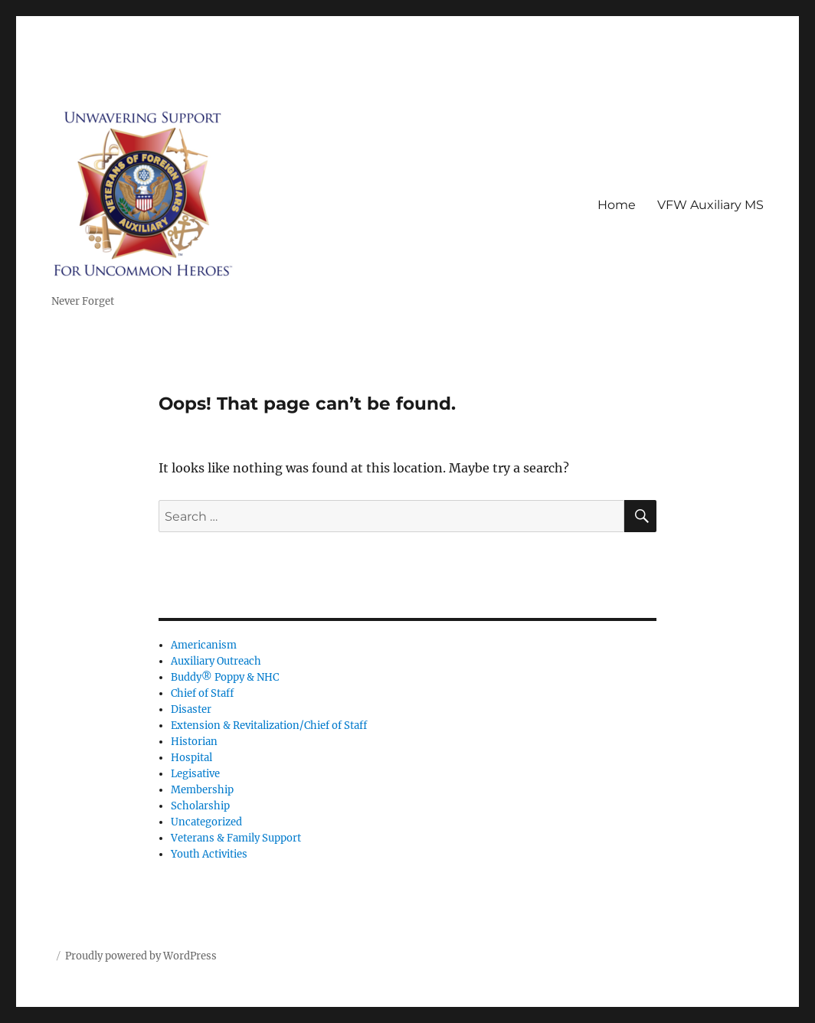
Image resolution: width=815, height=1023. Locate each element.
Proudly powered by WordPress (141, 956)
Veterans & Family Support (236, 838)
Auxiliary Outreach (216, 661)
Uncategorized (206, 822)
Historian (194, 741)
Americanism (204, 645)
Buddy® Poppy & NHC (225, 677)
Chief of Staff (202, 693)
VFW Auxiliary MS (710, 205)
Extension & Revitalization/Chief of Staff (269, 725)
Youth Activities (209, 854)
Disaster (191, 709)
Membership (202, 789)
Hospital (191, 757)
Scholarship (200, 805)
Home (616, 205)
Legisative (195, 773)
